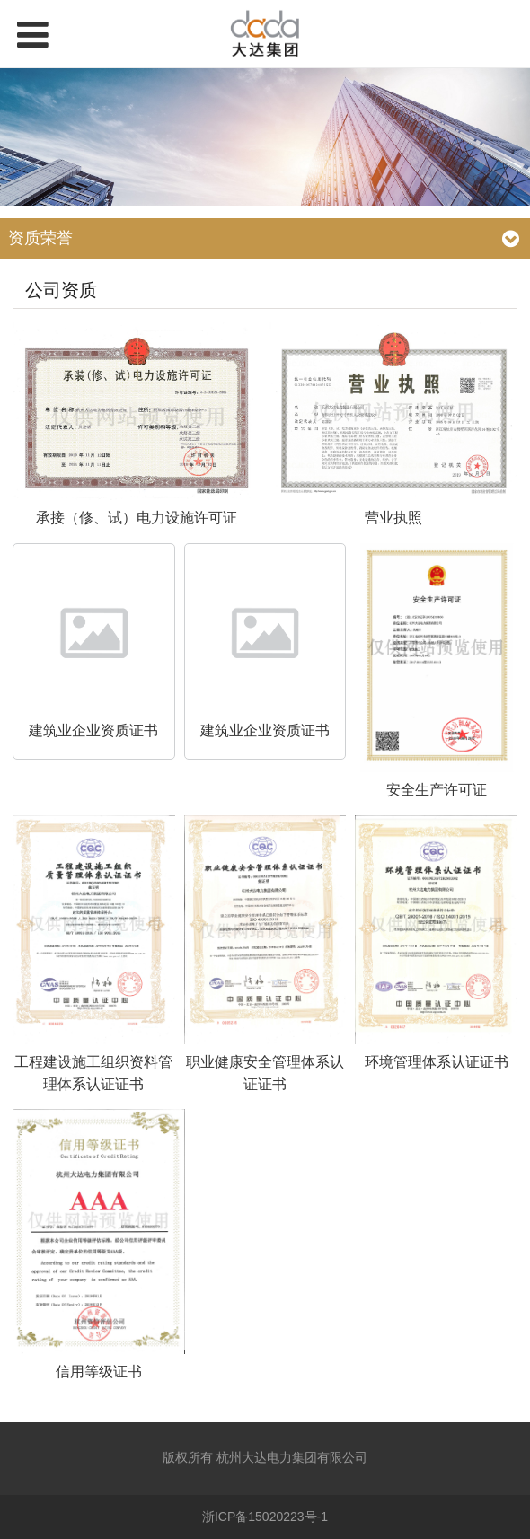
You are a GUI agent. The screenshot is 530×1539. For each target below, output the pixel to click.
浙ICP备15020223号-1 (265, 1516)
